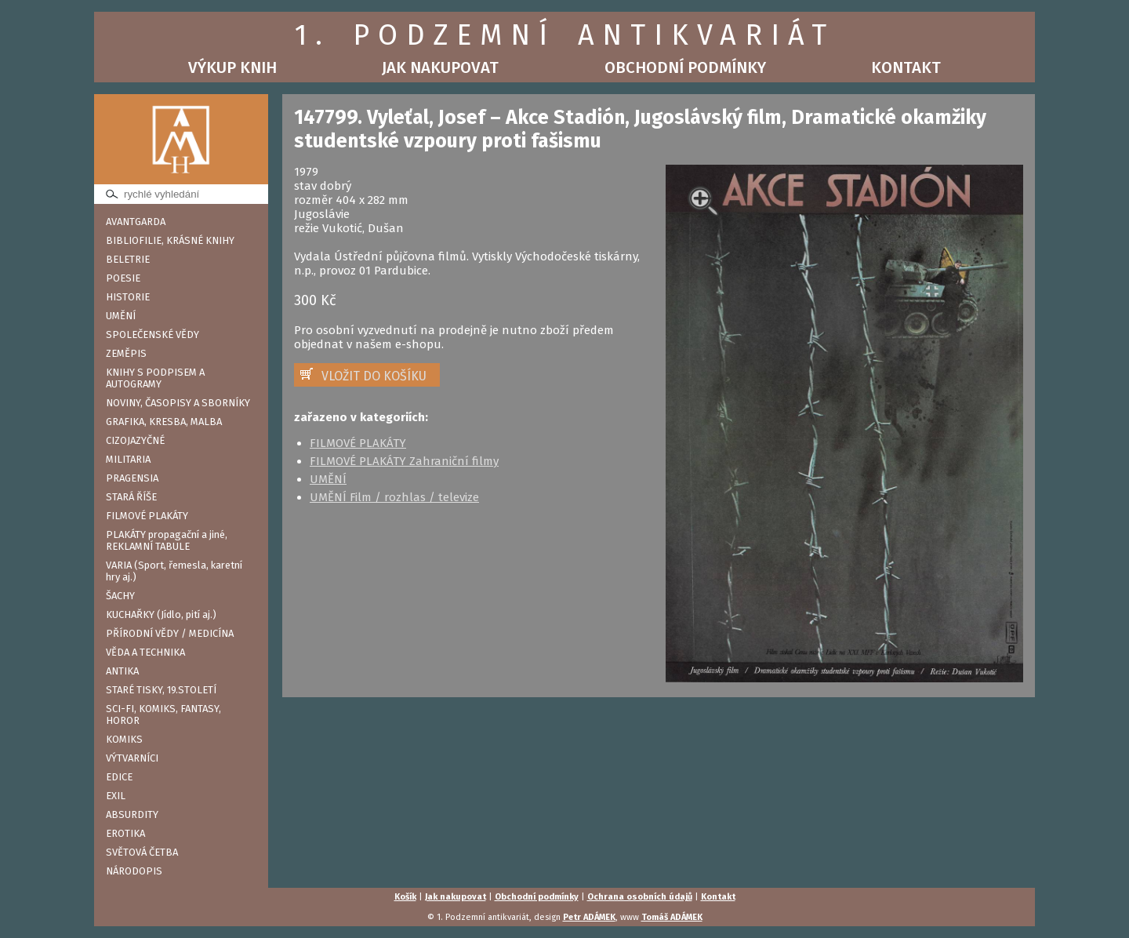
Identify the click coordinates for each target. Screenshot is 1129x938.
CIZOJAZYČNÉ (135, 440)
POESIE (123, 278)
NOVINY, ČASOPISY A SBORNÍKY (178, 403)
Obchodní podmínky (685, 67)
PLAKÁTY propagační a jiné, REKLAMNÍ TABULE (166, 540)
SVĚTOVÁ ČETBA (142, 852)
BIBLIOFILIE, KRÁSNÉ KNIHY (170, 240)
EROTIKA (125, 833)
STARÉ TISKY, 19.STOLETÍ (161, 690)
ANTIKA (122, 671)
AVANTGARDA (135, 221)
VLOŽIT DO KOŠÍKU (374, 376)
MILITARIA (128, 459)
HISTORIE (128, 297)
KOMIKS (124, 739)
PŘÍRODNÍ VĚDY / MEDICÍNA (170, 633)
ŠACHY (120, 596)
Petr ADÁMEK (589, 917)
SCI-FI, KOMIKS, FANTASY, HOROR (163, 714)
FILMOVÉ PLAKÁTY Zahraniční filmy (404, 461)
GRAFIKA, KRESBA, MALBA (164, 421)
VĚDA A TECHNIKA (145, 652)
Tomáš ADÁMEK (671, 917)
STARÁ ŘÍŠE (131, 497)
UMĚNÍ (121, 316)
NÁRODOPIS (134, 871)
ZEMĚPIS (126, 353)
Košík (405, 897)
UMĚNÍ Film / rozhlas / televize (394, 497)
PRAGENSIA (132, 478)
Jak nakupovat (440, 67)
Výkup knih (232, 67)
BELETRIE (128, 259)
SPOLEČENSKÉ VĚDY (152, 334)
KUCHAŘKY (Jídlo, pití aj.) (161, 614)
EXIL (115, 796)
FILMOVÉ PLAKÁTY (147, 516)
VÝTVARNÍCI (132, 758)
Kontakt (906, 67)
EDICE (119, 777)
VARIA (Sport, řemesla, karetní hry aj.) (174, 571)
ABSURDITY (132, 814)
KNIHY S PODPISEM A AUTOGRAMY (155, 378)
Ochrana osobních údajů (639, 897)
